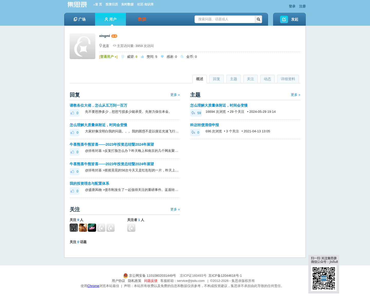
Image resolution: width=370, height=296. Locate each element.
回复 (216, 79)
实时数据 (127, 4)
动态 (267, 79)
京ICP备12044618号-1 (225, 276)
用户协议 (118, 281)
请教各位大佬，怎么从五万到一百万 (98, 105)
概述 (199, 79)
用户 (110, 21)
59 (196, 113)
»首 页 (98, 4)
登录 (292, 6)
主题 (233, 79)
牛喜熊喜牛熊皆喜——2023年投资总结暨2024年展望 (112, 144)
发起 (294, 19)
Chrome (93, 286)
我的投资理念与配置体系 (89, 183)
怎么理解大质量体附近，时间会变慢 (98, 125)
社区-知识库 (145, 4)
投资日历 (112, 4)
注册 (302, 6)
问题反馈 (151, 281)
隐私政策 (134, 281)
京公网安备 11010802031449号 (150, 276)
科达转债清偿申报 (204, 125)
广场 (80, 19)
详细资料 (288, 79)
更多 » (175, 95)
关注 (250, 79)
